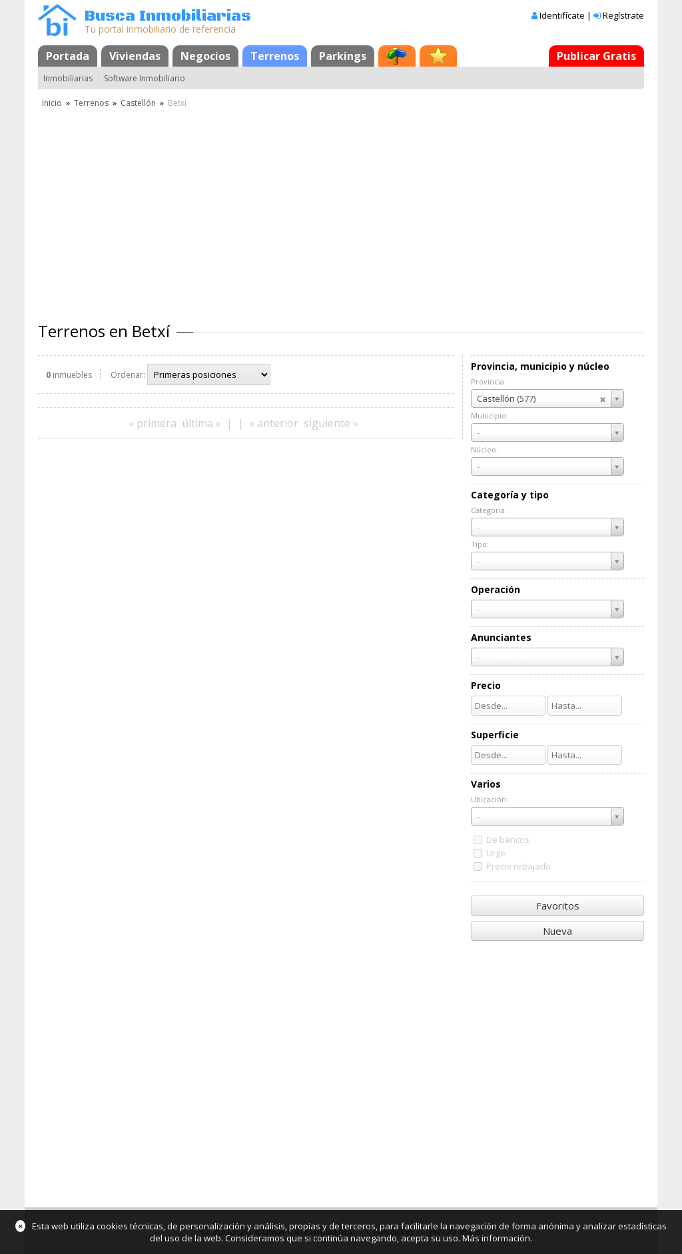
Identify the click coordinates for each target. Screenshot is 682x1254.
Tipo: (480, 544)
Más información (496, 1238)
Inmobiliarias (68, 78)
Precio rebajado (518, 866)
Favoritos (557, 905)
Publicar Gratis (596, 56)
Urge (496, 853)
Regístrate (623, 15)
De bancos (507, 840)
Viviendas (135, 56)
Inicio (52, 103)
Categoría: (489, 510)
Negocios (205, 56)
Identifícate (562, 15)
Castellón (138, 103)
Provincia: (488, 381)
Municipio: (489, 415)
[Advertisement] (341, 210)
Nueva (557, 931)
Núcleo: (484, 449)
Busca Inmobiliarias (168, 16)
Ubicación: (489, 799)
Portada (67, 56)
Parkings (342, 56)
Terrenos (274, 56)
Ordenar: (128, 374)
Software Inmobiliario (144, 78)
